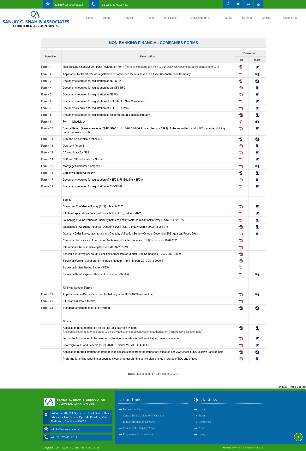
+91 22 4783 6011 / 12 (114, 4)
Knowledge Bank (201, 17)
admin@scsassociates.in (69, 4)
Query (228, 17)
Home (89, 17)
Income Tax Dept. (133, 404)
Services (130, 17)
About (108, 17)
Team (150, 17)
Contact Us (290, 17)
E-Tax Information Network (139, 417)
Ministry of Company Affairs (140, 423)
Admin (267, 17)
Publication (170, 17)
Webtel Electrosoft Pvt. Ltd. (249, 447)
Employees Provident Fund (138, 429)
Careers (247, 17)
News (202, 423)
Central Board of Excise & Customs (143, 410)
